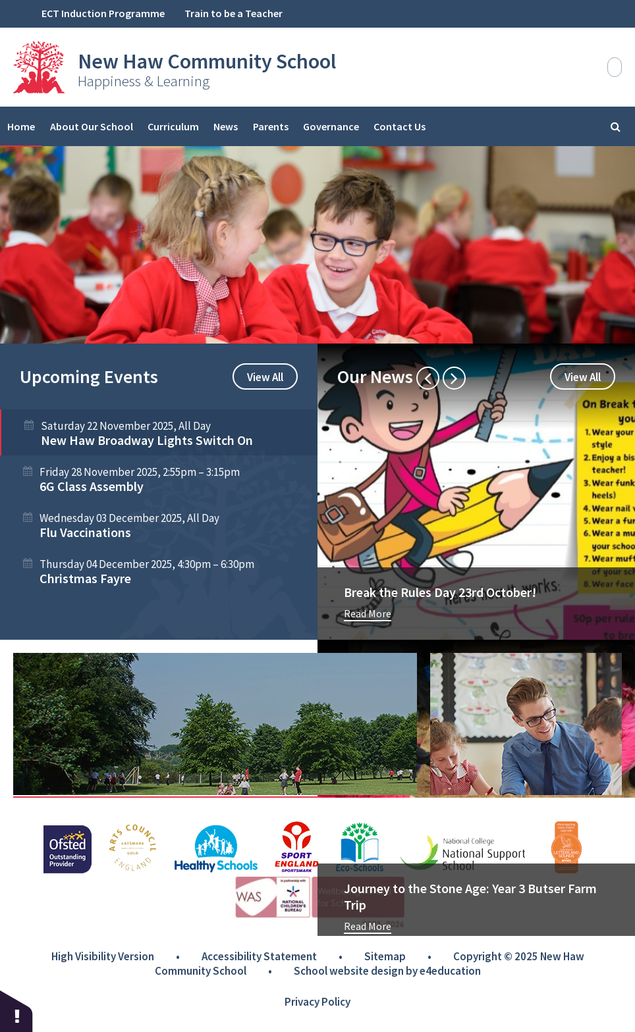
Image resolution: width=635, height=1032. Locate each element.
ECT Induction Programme (103, 13)
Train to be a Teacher (233, 13)
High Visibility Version (102, 956)
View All (265, 377)
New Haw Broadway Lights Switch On (147, 440)
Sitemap (385, 956)
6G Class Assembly (92, 486)
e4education (450, 971)
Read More (367, 613)
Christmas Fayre (85, 578)
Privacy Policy (317, 1001)
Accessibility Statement (259, 956)
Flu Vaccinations (85, 532)
